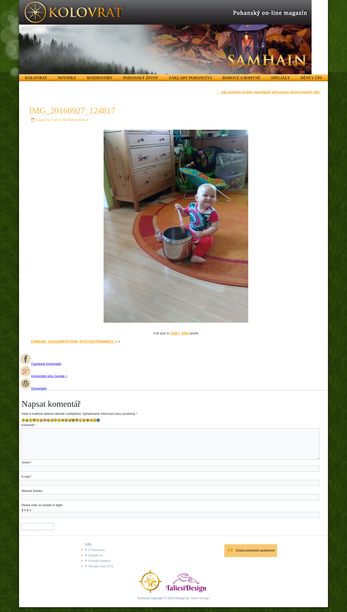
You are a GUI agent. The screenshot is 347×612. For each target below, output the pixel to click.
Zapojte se (95, 555)
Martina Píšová (77, 120)
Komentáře (33, 388)
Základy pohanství (190, 78)
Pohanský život (140, 78)
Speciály (280, 78)
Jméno (26, 462)
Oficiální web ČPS (100, 566)
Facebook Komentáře (40, 364)
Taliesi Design (199, 598)
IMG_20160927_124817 (72, 111)
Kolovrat (36, 78)
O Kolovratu (96, 550)
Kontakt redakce (99, 561)
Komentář (28, 425)
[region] (165, 37)
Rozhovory (100, 78)
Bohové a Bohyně (241, 78)
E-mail (26, 476)
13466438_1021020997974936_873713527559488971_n (74, 341)
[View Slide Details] (165, 37)
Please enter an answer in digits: (42, 505)
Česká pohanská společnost (255, 550)
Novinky (67, 78)
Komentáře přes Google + (43, 376)
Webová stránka (31, 491)
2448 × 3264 (179, 333)
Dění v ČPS (311, 78)
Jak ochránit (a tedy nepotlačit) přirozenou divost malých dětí (268, 92)
